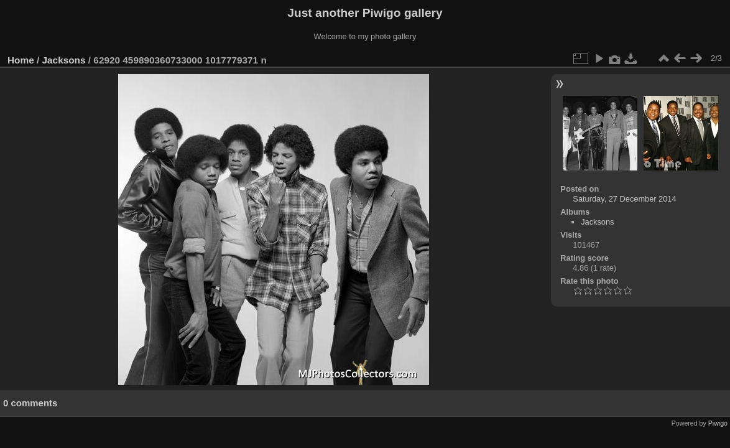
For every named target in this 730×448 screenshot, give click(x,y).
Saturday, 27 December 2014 (624, 198)
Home (20, 60)
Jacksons (64, 60)
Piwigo (718, 423)
